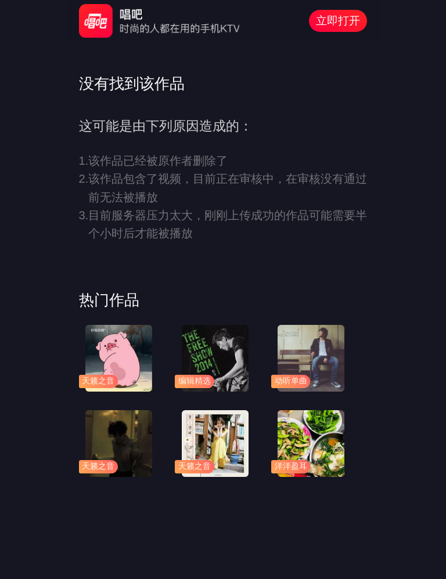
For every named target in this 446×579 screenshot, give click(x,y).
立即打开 (338, 21)
